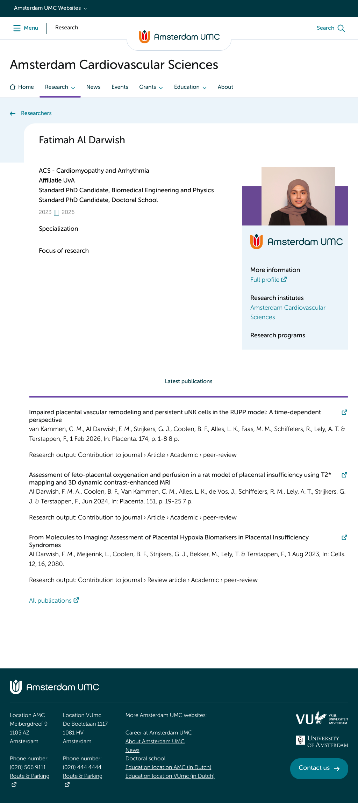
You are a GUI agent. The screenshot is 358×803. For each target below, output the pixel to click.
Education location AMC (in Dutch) (169, 767)
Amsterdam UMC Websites (47, 8)
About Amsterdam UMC (155, 742)
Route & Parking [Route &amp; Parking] (29, 776)
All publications (50, 601)
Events (120, 87)
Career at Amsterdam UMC (159, 733)
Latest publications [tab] (189, 382)
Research (56, 87)
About (225, 87)
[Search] (332, 28)
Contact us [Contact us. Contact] (314, 768)
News (93, 87)
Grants (147, 87)
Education (187, 87)
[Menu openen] (24, 28)
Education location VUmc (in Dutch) (170, 776)
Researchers (36, 113)
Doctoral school (146, 759)
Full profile (264, 280)
